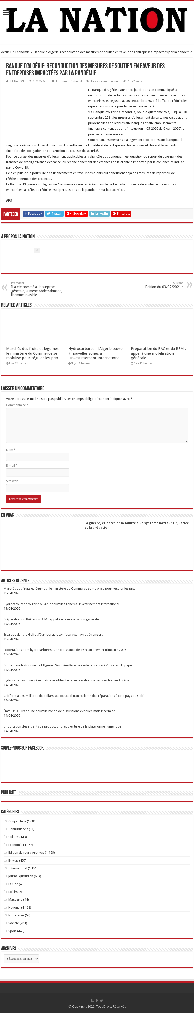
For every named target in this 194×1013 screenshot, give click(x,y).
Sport (12, 931)
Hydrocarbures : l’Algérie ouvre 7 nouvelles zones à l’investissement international (95, 353)
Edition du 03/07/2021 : (157, 285)
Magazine (15, 899)
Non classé (16, 915)
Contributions (18, 829)
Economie (22, 52)
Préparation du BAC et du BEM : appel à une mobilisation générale (158, 353)
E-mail (11, 465)
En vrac (13, 860)
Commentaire (17, 405)
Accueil (6, 52)
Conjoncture (17, 821)
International (17, 868)
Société (13, 923)
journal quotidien (20, 876)
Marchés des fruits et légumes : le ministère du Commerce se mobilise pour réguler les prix (33, 353)
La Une (13, 884)
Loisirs (13, 892)
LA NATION (17, 81)
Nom (11, 450)
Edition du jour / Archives (26, 852)
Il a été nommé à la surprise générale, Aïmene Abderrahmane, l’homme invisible (37, 289)
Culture (13, 837)
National (76, 81)
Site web (12, 481)
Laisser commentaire (105, 81)
